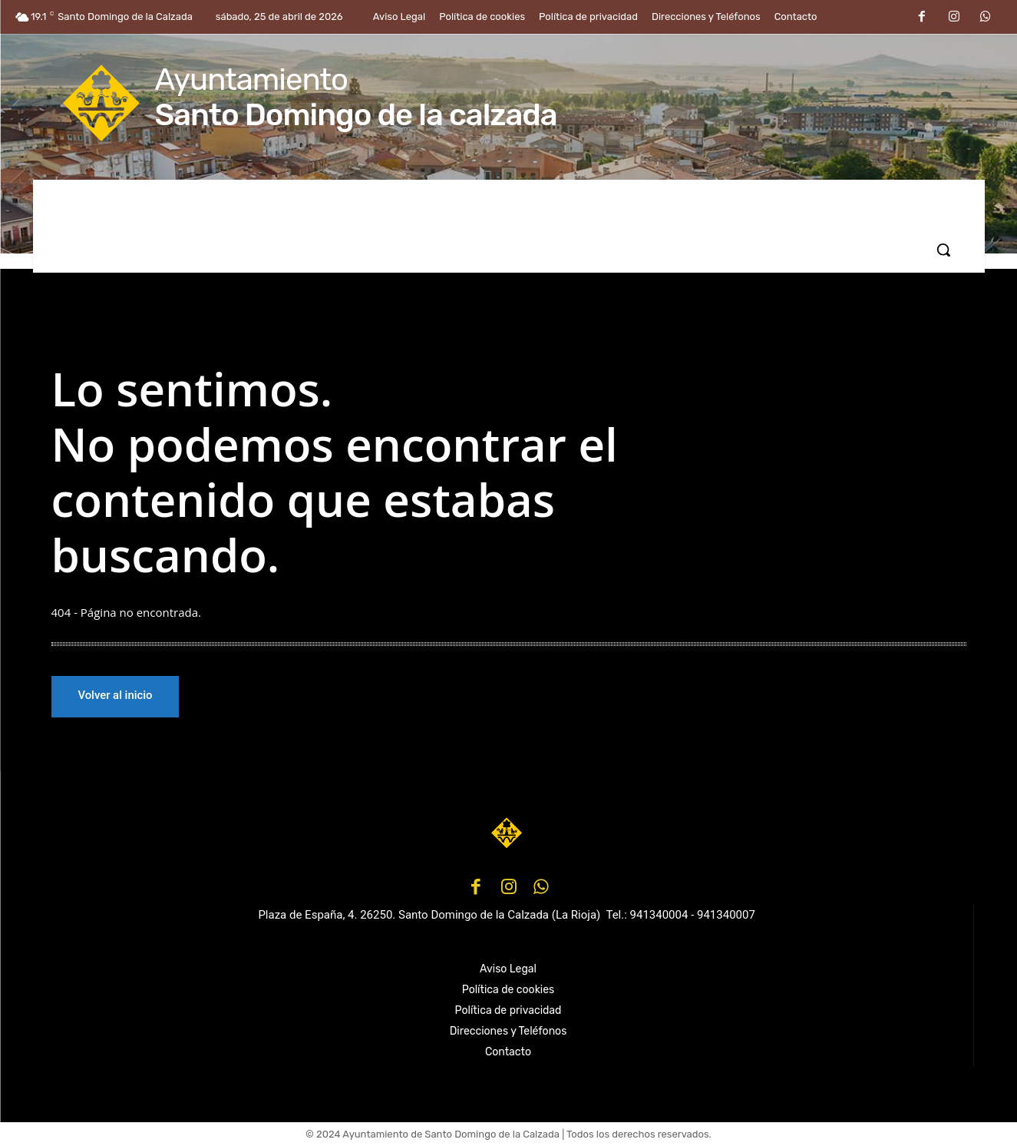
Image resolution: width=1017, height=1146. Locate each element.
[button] (943, 250)
